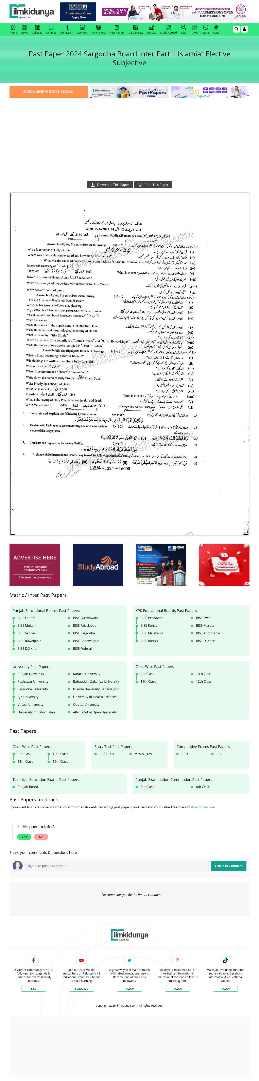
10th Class (203, 674)
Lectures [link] (82, 29)
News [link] (24, 29)
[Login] (244, 29)
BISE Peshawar (152, 618)
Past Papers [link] (117, 29)
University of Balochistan (36, 712)
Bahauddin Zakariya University (96, 681)
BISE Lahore (27, 618)
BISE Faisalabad (85, 625)
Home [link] (13, 29)
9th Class (147, 674)
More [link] (205, 29)
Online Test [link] (99, 29)
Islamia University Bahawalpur (96, 689)
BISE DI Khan (205, 641)
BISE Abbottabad (208, 633)
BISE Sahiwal (27, 633)
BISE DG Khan (28, 648)
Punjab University (31, 674)
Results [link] (151, 29)
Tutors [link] (194, 29)
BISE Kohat (149, 625)
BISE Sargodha (84, 633)
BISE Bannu (149, 641)
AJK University (28, 697)
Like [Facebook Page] (33, 988)
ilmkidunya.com (203, 807)
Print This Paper (153, 184)
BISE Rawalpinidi (30, 641)
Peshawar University (33, 681)
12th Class (203, 681)
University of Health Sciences (95, 697)
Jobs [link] (183, 29)
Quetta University (86, 704)
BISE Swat (203, 618)
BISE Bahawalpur (86, 641)
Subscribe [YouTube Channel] (81, 988)
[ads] (35, 565)
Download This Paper (110, 184)
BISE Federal (82, 648)
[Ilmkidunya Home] (32, 11)
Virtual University (30, 704)
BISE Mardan (205, 625)
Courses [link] (51, 29)
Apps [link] (216, 29)
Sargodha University (33, 689)
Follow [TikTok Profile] (225, 988)
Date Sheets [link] (135, 29)
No (41, 837)
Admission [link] (67, 29)
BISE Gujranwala (85, 618)
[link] (78, 11)
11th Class (148, 681)
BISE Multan (27, 625)
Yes (24, 837)
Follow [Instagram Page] (177, 988)
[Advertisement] (129, 129)
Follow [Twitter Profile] (129, 988)
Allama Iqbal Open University (95, 712)
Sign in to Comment (229, 866)
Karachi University (86, 674)
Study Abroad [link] (168, 29)
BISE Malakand (152, 633)
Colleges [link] (37, 29)
